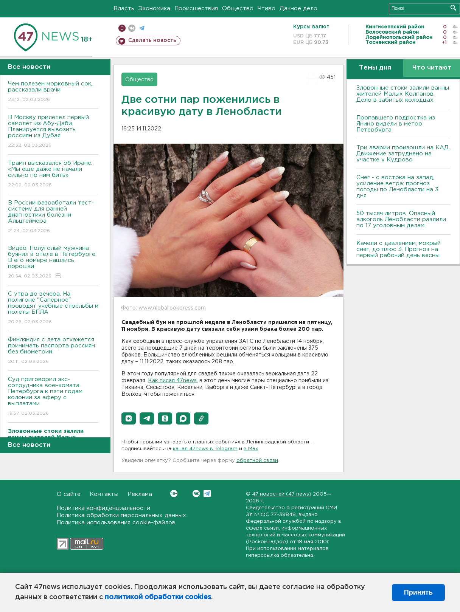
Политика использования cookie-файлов (116, 522)
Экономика (154, 8)
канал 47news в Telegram (205, 449)
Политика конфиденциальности (103, 508)
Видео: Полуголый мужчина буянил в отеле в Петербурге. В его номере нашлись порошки (53, 262)
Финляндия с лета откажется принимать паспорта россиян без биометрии (53, 351)
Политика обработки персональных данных (121, 515)
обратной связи (257, 461)
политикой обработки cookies (158, 597)
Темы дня (375, 68)
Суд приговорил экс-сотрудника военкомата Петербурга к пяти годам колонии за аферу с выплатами (53, 397)
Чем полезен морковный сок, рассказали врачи (53, 92)
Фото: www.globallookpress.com (163, 308)
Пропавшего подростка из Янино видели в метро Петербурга (395, 123)
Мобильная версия (122, 28)
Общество (237, 8)
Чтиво (266, 8)
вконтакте (131, 28)
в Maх (251, 449)
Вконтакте (173, 493)
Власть (123, 8)
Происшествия (196, 8)
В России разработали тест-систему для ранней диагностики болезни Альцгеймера (53, 217)
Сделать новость (152, 40)
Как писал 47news (172, 380)
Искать (453, 8)
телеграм (141, 28)
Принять (418, 592)
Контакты (104, 494)
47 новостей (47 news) (281, 494)
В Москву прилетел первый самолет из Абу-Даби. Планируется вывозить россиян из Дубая (53, 132)
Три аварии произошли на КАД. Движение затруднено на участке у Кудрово (403, 153)
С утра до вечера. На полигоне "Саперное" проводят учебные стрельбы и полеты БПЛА (53, 308)
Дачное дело (298, 8)
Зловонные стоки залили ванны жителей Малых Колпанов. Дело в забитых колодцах (402, 93)
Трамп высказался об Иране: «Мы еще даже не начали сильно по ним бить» (53, 174)
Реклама (139, 494)
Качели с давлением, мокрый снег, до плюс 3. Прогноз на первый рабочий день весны (398, 249)
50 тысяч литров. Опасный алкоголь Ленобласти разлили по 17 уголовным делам (401, 219)
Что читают (431, 68)
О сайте (69, 494)
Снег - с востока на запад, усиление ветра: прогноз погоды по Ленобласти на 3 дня (397, 186)
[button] (128, 418)
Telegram (207, 493)
